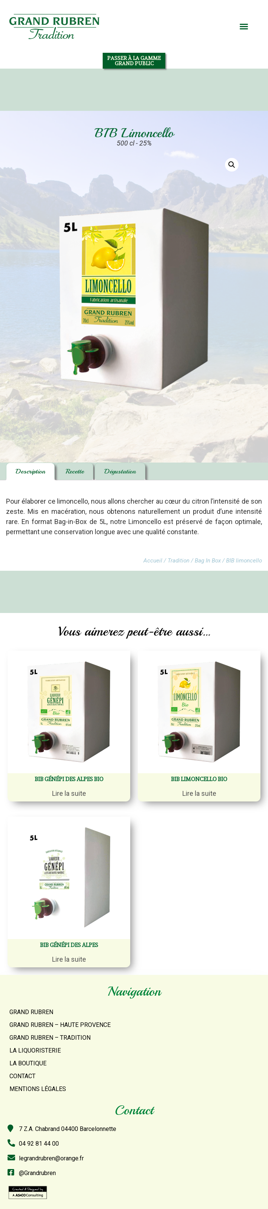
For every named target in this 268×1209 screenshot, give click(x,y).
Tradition (178, 560)
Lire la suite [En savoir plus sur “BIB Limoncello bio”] (199, 793)
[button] (244, 26)
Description (30, 471)
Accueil (152, 560)
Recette (75, 471)
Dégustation (120, 471)
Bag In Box (208, 560)
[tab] (30, 471)
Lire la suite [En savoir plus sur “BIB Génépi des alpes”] (69, 959)
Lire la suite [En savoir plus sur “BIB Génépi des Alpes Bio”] (69, 793)
